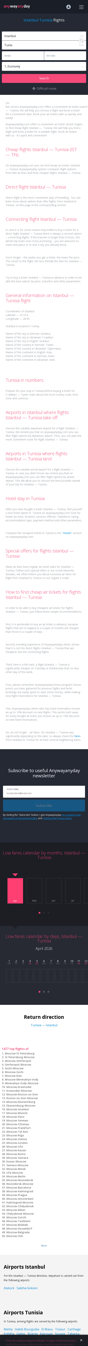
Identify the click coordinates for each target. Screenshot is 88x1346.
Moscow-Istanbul (17, 1109)
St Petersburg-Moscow (19, 1057)
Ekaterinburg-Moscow (20, 1105)
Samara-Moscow (17, 1165)
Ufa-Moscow (14, 1172)
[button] (39, 913)
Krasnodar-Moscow (19, 1090)
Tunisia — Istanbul (44, 1025)
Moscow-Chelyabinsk (20, 1206)
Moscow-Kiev (13, 1076)
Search (44, 78)
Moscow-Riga (15, 1135)
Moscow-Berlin (15, 1176)
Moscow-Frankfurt (18, 1128)
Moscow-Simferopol (18, 1061)
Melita (8, 1329)
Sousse (60, 1334)
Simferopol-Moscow (18, 1064)
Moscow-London (17, 1143)
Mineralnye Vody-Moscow (21, 1083)
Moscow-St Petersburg (19, 1053)
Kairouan (46, 1334)
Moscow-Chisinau (17, 1124)
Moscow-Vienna (16, 1139)
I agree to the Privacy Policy (57, 818)
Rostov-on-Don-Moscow (22, 1098)
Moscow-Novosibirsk (19, 1180)
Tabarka (73, 1334)
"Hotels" (67, 533)
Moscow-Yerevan (17, 1120)
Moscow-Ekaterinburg (20, 1102)
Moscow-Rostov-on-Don (22, 1094)
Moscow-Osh (14, 1236)
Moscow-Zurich (16, 1217)
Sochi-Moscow (14, 1068)
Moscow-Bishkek (17, 1225)
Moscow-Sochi (14, 1072)
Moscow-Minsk (16, 1169)
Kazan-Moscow (16, 1161)
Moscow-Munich (17, 1113)
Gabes (20, 1334)
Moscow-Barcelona (18, 1187)
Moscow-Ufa (14, 1146)
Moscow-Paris (15, 1116)
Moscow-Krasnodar (19, 1087)
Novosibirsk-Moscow (19, 1184)
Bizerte (33, 1334)
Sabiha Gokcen (27, 1288)
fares (77, 736)
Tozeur (60, 1329)
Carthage (74, 1329)
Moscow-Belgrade (18, 1232)
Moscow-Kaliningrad (19, 1191)
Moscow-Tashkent (18, 1221)
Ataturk (9, 1288)
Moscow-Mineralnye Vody (21, 1079)
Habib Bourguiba (27, 1329)
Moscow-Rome (15, 1154)
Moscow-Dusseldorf (19, 1228)
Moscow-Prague (16, 1195)
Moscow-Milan (15, 1210)
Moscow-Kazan (16, 1150)
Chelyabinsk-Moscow (20, 1213)
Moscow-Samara (17, 1157)
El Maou (47, 1329)
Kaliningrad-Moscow (19, 1202)
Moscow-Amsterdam (20, 1198)
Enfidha (9, 1334)
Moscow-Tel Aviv (17, 1131)
